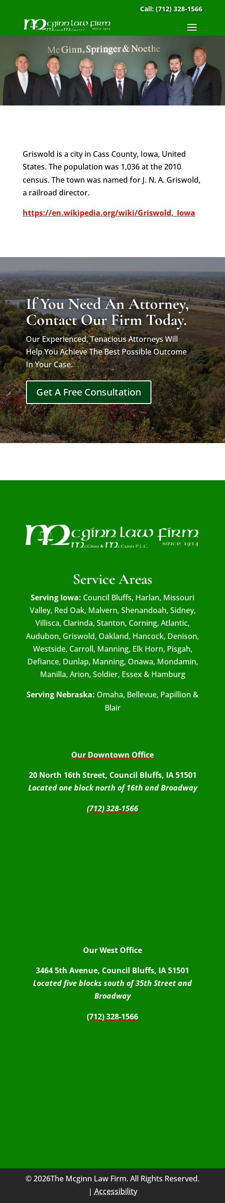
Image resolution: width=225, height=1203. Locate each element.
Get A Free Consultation (88, 392)
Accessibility (115, 1191)
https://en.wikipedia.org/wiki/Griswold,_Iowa (109, 213)
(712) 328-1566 (179, 8)
